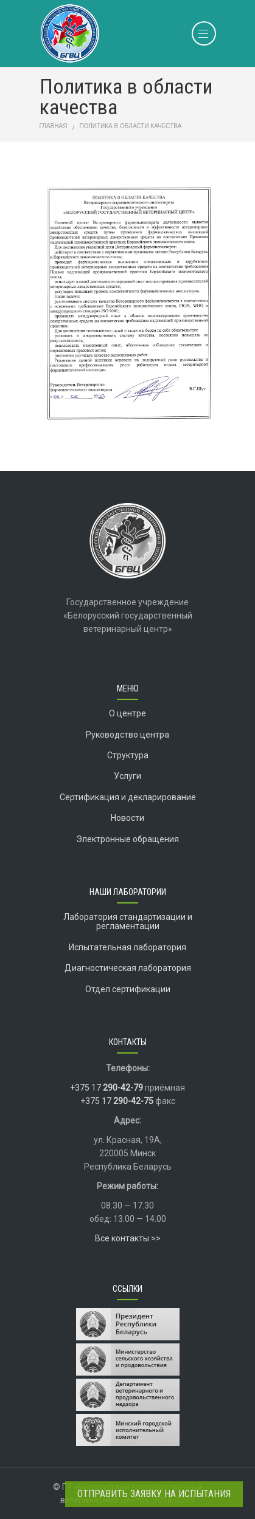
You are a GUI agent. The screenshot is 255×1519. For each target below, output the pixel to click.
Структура (127, 755)
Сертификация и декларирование (128, 797)
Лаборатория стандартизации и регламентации (127, 921)
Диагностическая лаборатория (128, 968)
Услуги (127, 776)
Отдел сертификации (127, 989)
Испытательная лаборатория (127, 947)
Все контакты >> (128, 1238)
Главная (54, 126)
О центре (127, 713)
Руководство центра (127, 734)
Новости (127, 818)
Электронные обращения (127, 839)
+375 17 (106, 1087)
